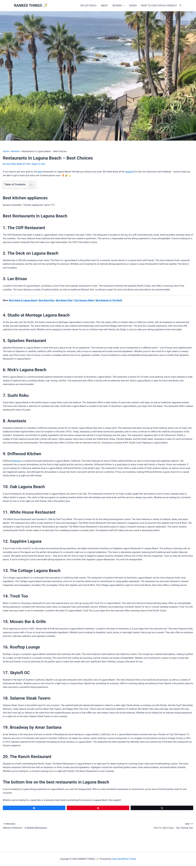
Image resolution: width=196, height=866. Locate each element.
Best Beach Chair (64, 300)
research (129, 171)
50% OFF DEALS (88, 5)
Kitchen (17, 461)
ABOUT (104, 5)
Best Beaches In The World (109, 300)
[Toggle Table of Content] (30, 185)
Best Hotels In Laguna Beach (23, 300)
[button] (123, 5)
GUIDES (133, 5)
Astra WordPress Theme (124, 859)
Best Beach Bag (46, 300)
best (40, 171)
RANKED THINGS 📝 (30, 5)
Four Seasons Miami (84, 300)
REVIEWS (119, 5)
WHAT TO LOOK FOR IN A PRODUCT (159, 5)
